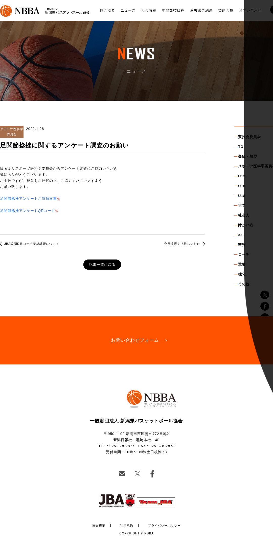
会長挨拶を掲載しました (182, 244)
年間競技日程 (173, 10)
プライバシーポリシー (164, 525)
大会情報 (148, 10)
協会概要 (107, 10)
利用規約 (126, 525)
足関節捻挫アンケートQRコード (27, 211)
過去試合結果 (201, 10)
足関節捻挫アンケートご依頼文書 (28, 199)
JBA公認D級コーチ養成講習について (31, 244)
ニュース (128, 10)
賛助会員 (225, 10)
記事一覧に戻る (102, 265)
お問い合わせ (250, 10)
